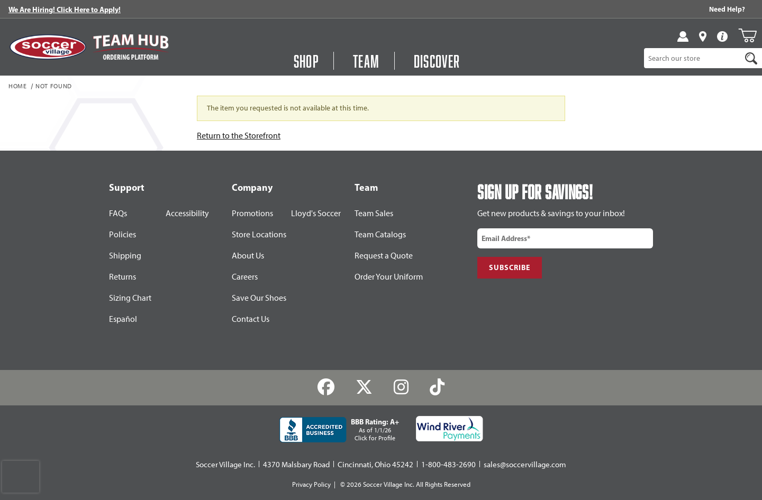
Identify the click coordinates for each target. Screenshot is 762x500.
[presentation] (20, 477)
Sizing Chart (130, 298)
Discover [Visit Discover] (437, 60)
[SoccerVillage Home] (47, 46)
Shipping (125, 256)
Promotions (252, 213)
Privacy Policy (311, 484)
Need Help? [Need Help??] (727, 9)
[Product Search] (692, 58)
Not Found (53, 87)
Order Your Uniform (389, 277)
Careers (245, 277)
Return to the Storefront (238, 136)
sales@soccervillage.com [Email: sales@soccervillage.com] (525, 464)
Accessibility (187, 213)
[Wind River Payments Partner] (449, 428)
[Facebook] (326, 387)
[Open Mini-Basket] (747, 35)
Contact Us (250, 319)
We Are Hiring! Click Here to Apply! (64, 9)
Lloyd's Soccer (316, 213)
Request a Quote (384, 256)
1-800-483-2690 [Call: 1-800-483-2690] (448, 464)
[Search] (751, 58)
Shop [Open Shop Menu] (306, 60)
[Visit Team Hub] (131, 47)
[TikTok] (437, 387)
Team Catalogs (380, 234)
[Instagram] (401, 387)
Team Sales (374, 213)
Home (17, 87)
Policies (122, 234)
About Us (248, 256)
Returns (122, 277)
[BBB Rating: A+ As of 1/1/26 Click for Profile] (339, 429)
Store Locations (259, 234)
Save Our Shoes (259, 298)
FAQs (118, 213)
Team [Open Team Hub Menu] (366, 60)
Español (123, 319)
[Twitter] (364, 387)
